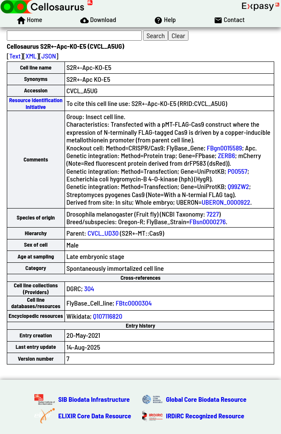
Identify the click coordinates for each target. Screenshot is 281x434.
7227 (212, 214)
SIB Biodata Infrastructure (93, 399)
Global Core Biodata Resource (206, 399)
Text (15, 56)
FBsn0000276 (207, 221)
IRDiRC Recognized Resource (205, 416)
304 (89, 288)
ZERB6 (226, 155)
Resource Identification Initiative (35, 103)
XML (31, 56)
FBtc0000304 (133, 303)
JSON (49, 56)
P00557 (237, 171)
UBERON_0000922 (226, 202)
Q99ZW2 (238, 186)
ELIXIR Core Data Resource (94, 416)
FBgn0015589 (224, 148)
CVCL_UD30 (102, 233)
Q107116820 (107, 316)
